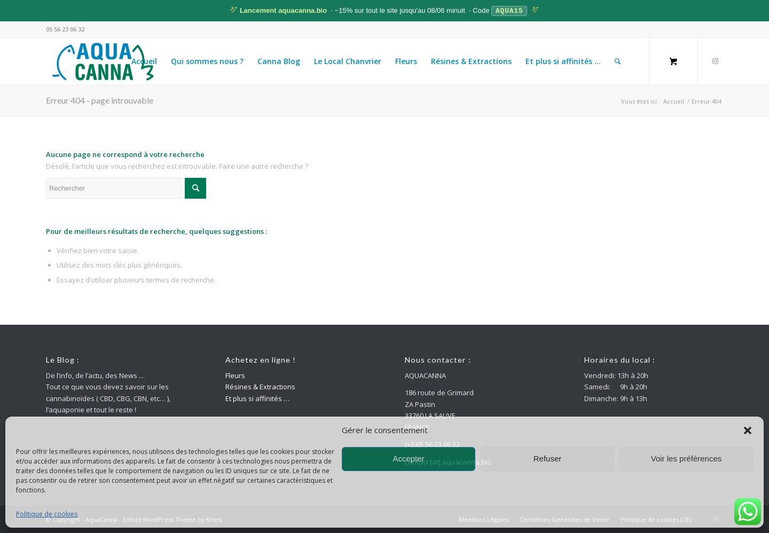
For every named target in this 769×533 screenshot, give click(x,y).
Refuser (547, 458)
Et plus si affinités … (257, 398)
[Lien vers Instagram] (715, 60)
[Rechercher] (617, 60)
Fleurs (235, 375)
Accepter (408, 458)
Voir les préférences (686, 458)
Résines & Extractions (260, 386)
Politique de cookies (46, 514)
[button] (747, 430)
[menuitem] (144, 60)
